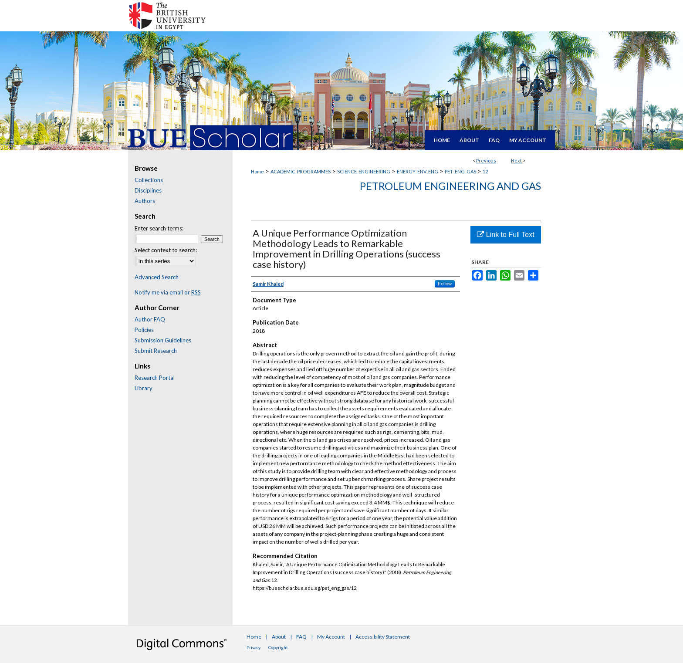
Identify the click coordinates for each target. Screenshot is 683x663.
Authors (145, 200)
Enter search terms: (159, 228)
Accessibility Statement (382, 636)
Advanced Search (157, 277)
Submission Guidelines (163, 340)
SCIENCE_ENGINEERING (363, 171)
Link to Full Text (505, 234)
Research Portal (155, 377)
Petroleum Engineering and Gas (450, 185)
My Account (331, 636)
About (279, 636)
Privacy (253, 647)
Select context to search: (166, 250)
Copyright (278, 647)
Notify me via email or (168, 292)
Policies (144, 329)
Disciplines (148, 190)
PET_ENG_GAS (460, 171)
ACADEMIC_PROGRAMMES (300, 171)
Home (257, 171)
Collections (149, 179)
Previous (486, 160)
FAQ (301, 636)
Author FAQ (150, 319)
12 (485, 171)
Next (516, 160)
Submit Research (156, 350)
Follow (445, 283)
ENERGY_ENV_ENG (417, 171)
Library (143, 388)
